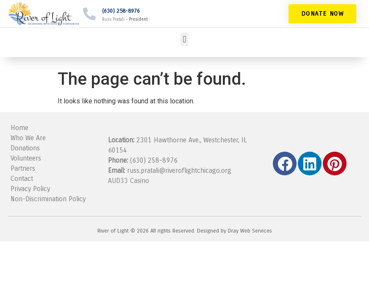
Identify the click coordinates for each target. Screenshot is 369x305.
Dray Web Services (250, 230)
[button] (184, 39)
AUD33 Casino (128, 181)
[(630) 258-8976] (89, 14)
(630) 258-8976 (121, 11)
